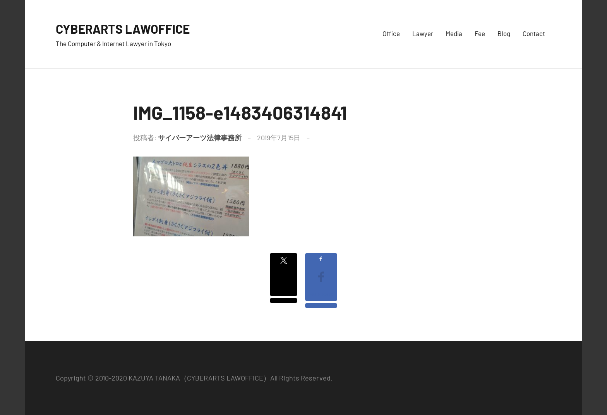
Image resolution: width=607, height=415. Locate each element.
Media (454, 33)
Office (391, 33)
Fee (480, 33)
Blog (503, 33)
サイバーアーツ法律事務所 (200, 137)
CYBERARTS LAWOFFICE (132, 28)
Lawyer (422, 33)
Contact (534, 33)
